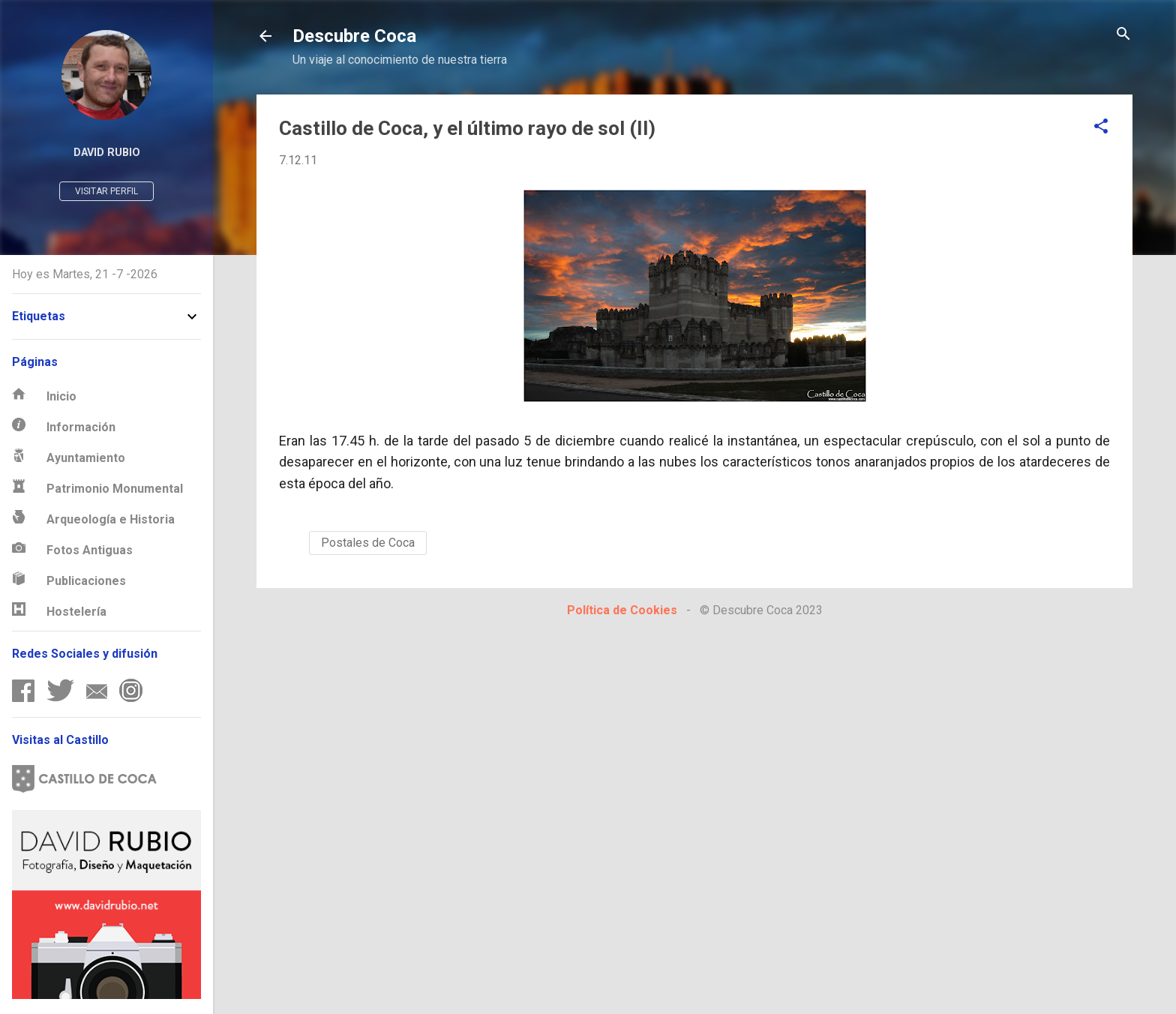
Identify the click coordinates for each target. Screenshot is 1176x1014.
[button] (1101, 127)
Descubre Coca (354, 36)
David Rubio (107, 152)
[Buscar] (1123, 35)
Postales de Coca (368, 543)
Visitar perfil (106, 191)
